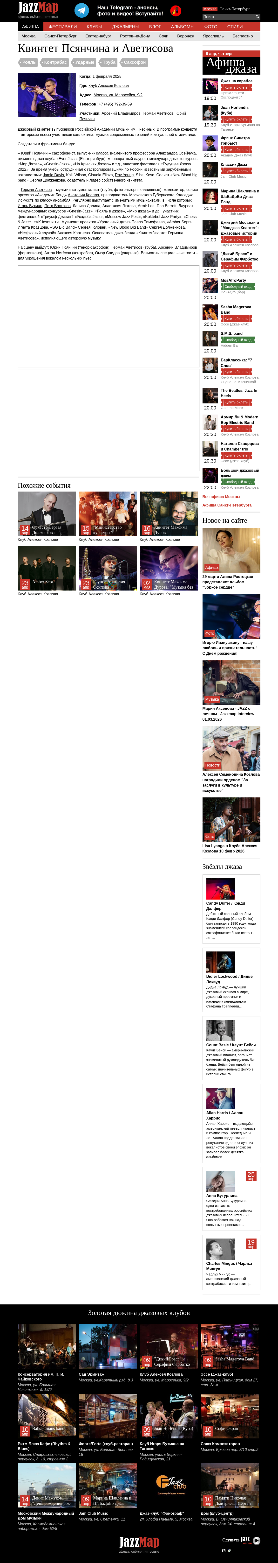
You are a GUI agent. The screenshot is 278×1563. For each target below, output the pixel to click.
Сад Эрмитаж (91, 1374)
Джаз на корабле (237, 81)
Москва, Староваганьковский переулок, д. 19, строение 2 (45, 1456)
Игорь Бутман (30, 206)
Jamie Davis (53, 175)
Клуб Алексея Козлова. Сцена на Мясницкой (240, 379)
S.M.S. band (232, 333)
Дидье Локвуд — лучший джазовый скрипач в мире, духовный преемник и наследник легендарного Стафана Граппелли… (227, 996)
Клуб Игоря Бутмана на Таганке (240, 127)
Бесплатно (243, 36)
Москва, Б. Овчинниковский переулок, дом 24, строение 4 (228, 1521)
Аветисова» (28, 238)
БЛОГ (155, 26)
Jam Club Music (234, 176)
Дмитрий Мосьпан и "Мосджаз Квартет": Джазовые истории (240, 227)
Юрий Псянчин (34, 153)
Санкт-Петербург (235, 9)
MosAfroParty (233, 280)
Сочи (164, 36)
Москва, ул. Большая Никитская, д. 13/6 (36, 1387)
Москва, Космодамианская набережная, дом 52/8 (42, 1526)
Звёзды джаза (222, 866)
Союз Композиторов (220, 1444)
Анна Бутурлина (221, 1196)
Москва (210, 9)
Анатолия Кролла (83, 195)
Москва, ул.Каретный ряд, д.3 (106, 1380)
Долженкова (54, 180)
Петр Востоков (57, 206)
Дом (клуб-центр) (217, 1513)
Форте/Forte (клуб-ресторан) (106, 1444)
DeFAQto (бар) (233, 292)
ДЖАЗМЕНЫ (125, 26)
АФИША (30, 26)
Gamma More (232, 408)
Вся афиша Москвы (221, 497)
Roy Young (124, 175)
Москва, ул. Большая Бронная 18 (106, 1452)
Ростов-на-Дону (135, 36)
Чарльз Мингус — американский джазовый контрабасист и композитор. (228, 1279)
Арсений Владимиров (121, 113)
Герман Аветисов (157, 113)
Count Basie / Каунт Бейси (231, 1045)
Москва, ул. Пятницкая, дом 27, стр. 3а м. (229, 1382)
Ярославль (213, 36)
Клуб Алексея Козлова (108, 86)
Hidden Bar (230, 345)
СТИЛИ (235, 26)
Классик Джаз (234, 164)
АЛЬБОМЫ (183, 26)
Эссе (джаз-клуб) (235, 324)
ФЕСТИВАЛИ (63, 26)
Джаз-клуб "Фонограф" (162, 1513)
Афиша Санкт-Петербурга (227, 505)
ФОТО (210, 26)
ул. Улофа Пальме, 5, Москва (166, 1519)
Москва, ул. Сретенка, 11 (102, 1519)
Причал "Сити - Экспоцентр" (233, 95)
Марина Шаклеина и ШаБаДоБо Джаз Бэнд (240, 196)
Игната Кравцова (33, 227)
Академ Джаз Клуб (236, 155)
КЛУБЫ (94, 26)
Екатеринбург (98, 36)
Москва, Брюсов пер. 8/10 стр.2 (229, 1450)
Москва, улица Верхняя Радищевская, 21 (161, 1456)
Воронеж (185, 36)
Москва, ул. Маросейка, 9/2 (118, 95)
